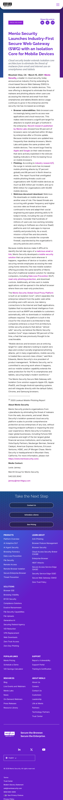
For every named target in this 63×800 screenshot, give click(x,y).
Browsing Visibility (11, 595)
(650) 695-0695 (10, 792)
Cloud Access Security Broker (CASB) (44, 553)
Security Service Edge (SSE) (44, 573)
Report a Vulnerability (41, 660)
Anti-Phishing (37, 539)
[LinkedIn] (19, 749)
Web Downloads (10, 637)
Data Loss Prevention (38, 276)
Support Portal (38, 665)
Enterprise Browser (40, 558)
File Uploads (9, 616)
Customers (36, 695)
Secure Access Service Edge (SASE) (44, 568)
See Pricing (31, 524)
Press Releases (10, 703)
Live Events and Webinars (14, 686)
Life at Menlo (37, 703)
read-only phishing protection (22, 279)
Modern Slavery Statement (13, 785)
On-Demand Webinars (13, 699)
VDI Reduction (10, 629)
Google (26, 150)
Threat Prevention (11, 577)
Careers (35, 686)
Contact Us (31, 505)
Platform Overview (11, 539)
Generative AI (9, 620)
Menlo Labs (8, 690)
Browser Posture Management (45, 543)
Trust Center (37, 716)
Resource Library (11, 708)
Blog (5, 682)
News (6, 695)
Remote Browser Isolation (14, 569)
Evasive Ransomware (12, 607)
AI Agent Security (11, 547)
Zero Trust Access (11, 641)
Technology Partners (41, 712)
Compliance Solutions (13, 603)
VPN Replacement (11, 633)
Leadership (37, 699)
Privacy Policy (9, 799)
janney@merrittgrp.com (19, 480)
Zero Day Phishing (11, 646)
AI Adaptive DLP (11, 543)
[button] (57, 5)
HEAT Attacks (38, 563)
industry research (43, 163)
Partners (35, 708)
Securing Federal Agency (14, 624)
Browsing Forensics (12, 552)
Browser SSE (9, 590)
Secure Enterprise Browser (15, 573)
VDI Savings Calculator (13, 669)
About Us (36, 682)
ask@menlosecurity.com (13, 788)
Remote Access (10, 564)
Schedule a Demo (32, 515)
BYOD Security (10, 599)
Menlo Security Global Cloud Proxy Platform (33, 293)
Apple (16, 150)
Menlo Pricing (9, 660)
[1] (53, 163)
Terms (6, 777)
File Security (9, 560)
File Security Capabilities (14, 612)
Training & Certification (41, 669)
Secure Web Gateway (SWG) (44, 578)
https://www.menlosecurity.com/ (23, 459)
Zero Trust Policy (39, 582)
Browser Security (39, 547)
